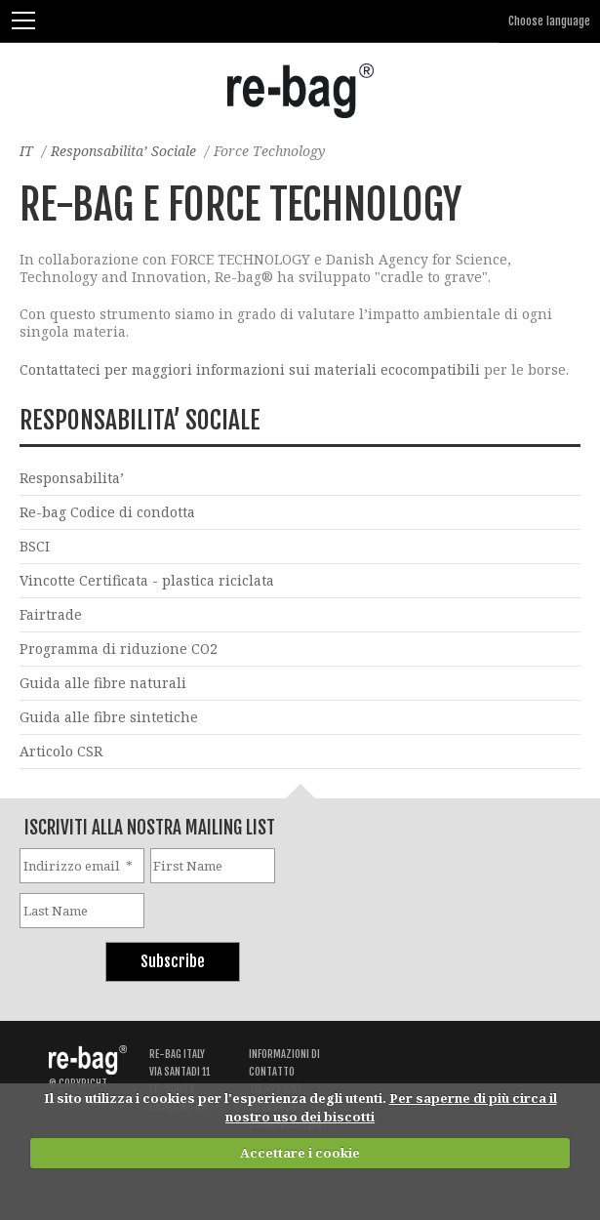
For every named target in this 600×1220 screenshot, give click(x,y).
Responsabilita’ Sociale (123, 151)
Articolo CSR (61, 751)
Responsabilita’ (72, 477)
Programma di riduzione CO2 (119, 648)
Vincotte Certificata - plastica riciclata (147, 580)
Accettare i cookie (300, 1152)
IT (26, 151)
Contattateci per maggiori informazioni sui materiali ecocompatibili (252, 369)
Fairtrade (51, 614)
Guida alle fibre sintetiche (109, 717)
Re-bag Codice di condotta (107, 512)
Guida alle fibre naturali (103, 682)
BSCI (35, 546)
